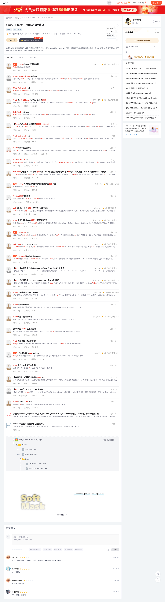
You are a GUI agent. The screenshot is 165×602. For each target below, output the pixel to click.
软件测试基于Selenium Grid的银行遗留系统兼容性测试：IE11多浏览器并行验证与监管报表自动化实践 (142, 103)
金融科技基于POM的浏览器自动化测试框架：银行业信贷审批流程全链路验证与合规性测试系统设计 (142, 78)
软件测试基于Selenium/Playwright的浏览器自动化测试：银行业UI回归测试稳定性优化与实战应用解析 (142, 83)
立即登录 (92, 22)
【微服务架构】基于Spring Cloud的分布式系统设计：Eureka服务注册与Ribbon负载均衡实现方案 (142, 98)
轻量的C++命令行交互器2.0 (135, 113)
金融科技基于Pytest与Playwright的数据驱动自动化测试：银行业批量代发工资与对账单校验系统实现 (142, 73)
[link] (9, 18)
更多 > (157, 32)
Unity (9, 30)
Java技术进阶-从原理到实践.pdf (137, 88)
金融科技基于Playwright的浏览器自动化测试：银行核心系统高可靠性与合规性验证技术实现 (142, 108)
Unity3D (26, 18)
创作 (156, 3)
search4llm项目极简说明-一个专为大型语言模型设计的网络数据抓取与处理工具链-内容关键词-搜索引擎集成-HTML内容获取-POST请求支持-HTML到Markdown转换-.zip (142, 118)
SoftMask (17, 30)
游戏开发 (18, 18)
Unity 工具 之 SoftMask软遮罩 (25, 25)
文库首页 (9, 18)
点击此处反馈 (131, 134)
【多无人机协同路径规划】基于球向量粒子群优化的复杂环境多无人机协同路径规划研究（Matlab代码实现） (142, 69)
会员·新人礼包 (123, 2)
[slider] (17, 549)
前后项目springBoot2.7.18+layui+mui (138, 93)
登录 (109, 3)
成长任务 (142, 2)
